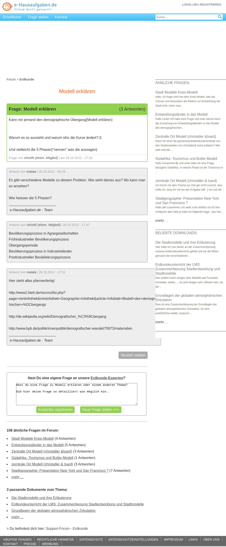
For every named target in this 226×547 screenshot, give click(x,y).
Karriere (61, 17)
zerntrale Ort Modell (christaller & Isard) (42, 464)
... (161, 220)
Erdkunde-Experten (107, 378)
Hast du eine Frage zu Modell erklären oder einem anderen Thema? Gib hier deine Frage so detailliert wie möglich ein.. (76, 394)
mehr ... (17, 477)
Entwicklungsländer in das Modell (37, 445)
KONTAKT (10, 543)
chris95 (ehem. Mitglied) (41, 158)
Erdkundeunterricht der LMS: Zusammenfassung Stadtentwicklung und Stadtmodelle (77, 504)
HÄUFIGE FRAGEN (17, 539)
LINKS (193, 539)
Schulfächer (12, 17)
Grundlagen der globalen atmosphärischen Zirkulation (53, 511)
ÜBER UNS (211, 539)
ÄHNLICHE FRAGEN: (172, 83)
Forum (11, 79)
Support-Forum (58, 528)
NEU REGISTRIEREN (207, 4)
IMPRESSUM (173, 539)
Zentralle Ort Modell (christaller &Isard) (41, 451)
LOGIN (186, 4)
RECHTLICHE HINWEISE (55, 539)
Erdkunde (80, 528)
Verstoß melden (133, 355)
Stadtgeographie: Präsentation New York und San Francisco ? (59, 470)
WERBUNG (50, 543)
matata (31, 171)
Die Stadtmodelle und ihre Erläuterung (41, 498)
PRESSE (30, 543)
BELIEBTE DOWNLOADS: (176, 233)
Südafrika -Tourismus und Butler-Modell (42, 458)
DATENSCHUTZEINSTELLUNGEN (133, 539)
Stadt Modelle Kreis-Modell (32, 438)
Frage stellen (38, 17)
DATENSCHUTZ (91, 539)
